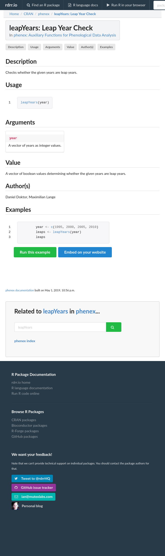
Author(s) (87, 47)
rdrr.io (11, 5)
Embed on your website (85, 251)
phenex (86, 310)
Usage (34, 47)
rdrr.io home (21, 382)
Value (70, 47)
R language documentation (32, 387)
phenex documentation (20, 289)
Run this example (35, 251)
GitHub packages (25, 436)
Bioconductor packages (29, 425)
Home (14, 14)
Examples (106, 47)
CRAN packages (24, 419)
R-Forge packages (25, 430)
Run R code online (25, 393)
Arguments (52, 47)
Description (16, 47)
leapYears (29, 103)
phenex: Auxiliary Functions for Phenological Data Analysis (65, 34)
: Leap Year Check (75, 14)
